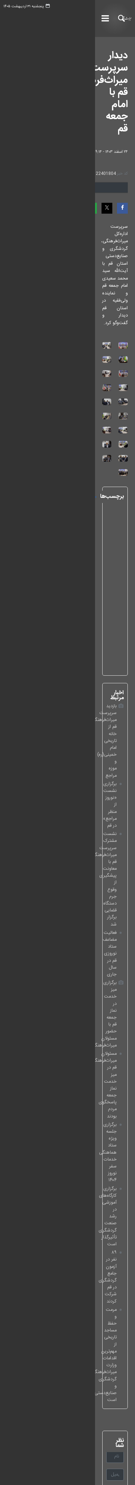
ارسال (21, 1091)
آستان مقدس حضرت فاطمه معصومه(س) (47, 732)
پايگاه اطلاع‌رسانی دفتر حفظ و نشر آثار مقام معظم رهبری (78, 1153)
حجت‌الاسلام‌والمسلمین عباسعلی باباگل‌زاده (51, 701)
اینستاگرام (118, 1233)
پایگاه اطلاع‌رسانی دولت (108, 1174)
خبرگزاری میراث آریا (113, 18)
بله (125, 1275)
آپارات (122, 1265)
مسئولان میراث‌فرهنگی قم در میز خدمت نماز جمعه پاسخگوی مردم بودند (70, 868)
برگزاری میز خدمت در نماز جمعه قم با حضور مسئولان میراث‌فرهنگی (68, 853)
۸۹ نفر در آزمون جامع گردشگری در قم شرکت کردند (69, 911)
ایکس (122, 1243)
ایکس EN (118, 1254)
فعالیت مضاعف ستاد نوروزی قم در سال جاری (75, 841)
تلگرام (122, 1296)
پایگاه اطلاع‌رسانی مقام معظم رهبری (97, 1164)
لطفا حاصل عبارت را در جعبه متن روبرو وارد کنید (77, 1064)
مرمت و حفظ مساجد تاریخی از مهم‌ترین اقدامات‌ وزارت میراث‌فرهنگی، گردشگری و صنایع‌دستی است (66, 922)
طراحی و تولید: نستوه (71, 1475)
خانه (66, 1427)
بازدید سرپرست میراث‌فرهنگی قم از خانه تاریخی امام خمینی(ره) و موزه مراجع (68, 805)
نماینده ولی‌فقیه (58, 748)
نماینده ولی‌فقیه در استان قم (47, 760)
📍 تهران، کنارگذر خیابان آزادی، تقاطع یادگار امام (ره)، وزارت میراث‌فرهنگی (75, 1358)
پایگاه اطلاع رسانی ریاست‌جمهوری (99, 1185)
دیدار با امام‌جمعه (57, 717)
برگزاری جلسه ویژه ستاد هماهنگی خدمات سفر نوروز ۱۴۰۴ (68, 883)
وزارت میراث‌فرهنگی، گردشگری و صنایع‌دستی (88, 1196)
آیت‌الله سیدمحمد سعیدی (49, 686)
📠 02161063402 (112, 1344)
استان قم (65, 674)
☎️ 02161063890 (112, 1334)
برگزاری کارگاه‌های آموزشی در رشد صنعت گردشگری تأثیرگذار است (69, 899)
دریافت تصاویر (78, 147)
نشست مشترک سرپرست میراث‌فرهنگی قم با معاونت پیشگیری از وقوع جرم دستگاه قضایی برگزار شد (67, 829)
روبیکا (122, 1286)
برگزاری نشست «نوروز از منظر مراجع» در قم (76, 817)
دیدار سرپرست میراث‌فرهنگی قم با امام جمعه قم (70, 61)
